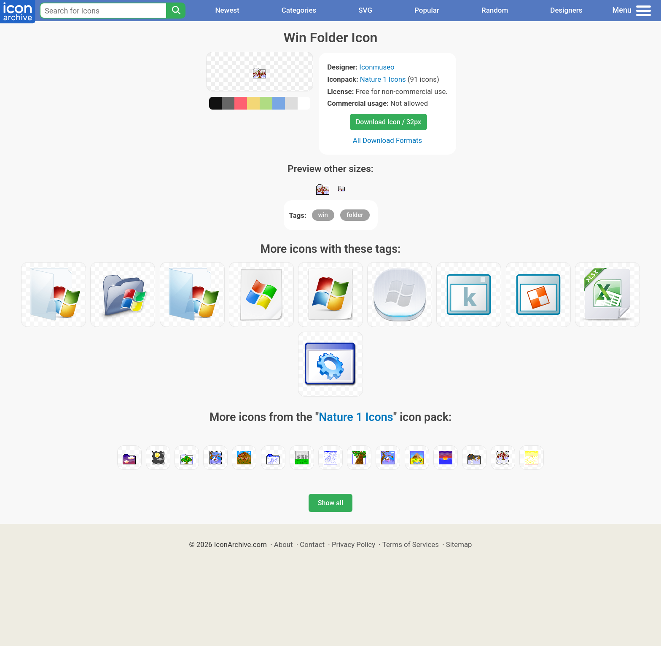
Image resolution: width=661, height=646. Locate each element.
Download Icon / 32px (388, 122)
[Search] (175, 11)
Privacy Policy (353, 544)
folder (355, 215)
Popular (426, 10)
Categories (299, 10)
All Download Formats (387, 140)
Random (494, 10)
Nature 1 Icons (383, 79)
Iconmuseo (376, 67)
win (323, 215)
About (283, 544)
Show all (330, 503)
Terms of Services (410, 544)
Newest (227, 10)
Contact (312, 544)
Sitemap (459, 544)
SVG (365, 10)
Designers (566, 10)
